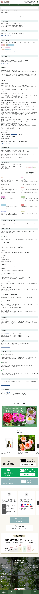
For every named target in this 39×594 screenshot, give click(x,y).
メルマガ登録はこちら (5, 385)
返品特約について (4, 63)
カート (37, 2)
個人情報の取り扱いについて (33, 567)
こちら (7, 333)
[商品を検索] (18, 8)
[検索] (36, 8)
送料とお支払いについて (6, 35)
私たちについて (7, 4)
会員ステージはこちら (5, 347)
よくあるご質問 (32, 4)
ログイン (34, 2)
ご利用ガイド (19, 4)
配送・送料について (4, 567)
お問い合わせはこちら (5, 143)
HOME (2, 12)
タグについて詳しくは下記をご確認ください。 (10, 51)
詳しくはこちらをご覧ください (9, 500)
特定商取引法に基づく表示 (33, 565)
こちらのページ (14, 134)
